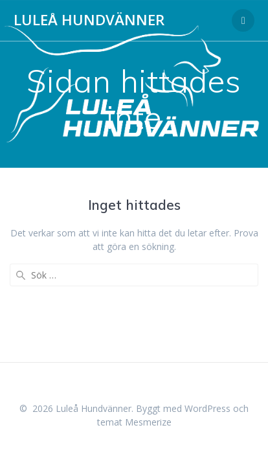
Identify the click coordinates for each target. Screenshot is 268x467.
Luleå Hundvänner (89, 20)
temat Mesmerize (134, 422)
